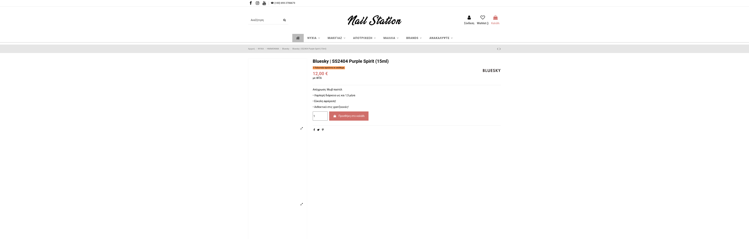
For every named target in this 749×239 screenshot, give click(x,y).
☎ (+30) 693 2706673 (283, 2)
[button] (314, 38)
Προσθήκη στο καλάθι (349, 115)
